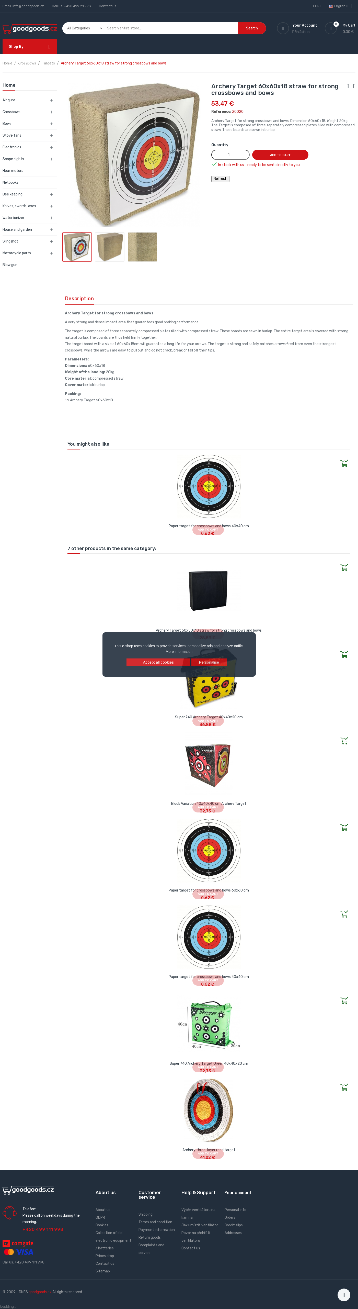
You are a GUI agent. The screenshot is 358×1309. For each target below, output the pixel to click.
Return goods (149, 1237)
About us (103, 1210)
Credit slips (234, 1225)
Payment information (156, 1230)
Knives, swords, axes (19, 206)
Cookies (102, 1225)
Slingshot (10, 241)
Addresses (233, 1233)
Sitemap (103, 1271)
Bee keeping (12, 194)
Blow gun (10, 265)
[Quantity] (230, 155)
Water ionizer (13, 218)
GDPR (100, 1217)
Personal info (235, 1210)
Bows (7, 124)
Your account (238, 1192)
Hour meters (13, 171)
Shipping (145, 1214)
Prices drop (105, 1256)
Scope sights (13, 159)
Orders (230, 1217)
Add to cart (280, 155)
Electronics (12, 147)
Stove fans (12, 135)
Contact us (107, 6)
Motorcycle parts (17, 253)
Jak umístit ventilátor (199, 1225)
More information (179, 652)
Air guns (9, 100)
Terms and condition (155, 1222)
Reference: (221, 111)
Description (79, 298)
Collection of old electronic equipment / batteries (113, 1240)
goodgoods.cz (40, 1292)
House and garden (17, 229)
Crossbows (11, 112)
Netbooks (10, 182)
